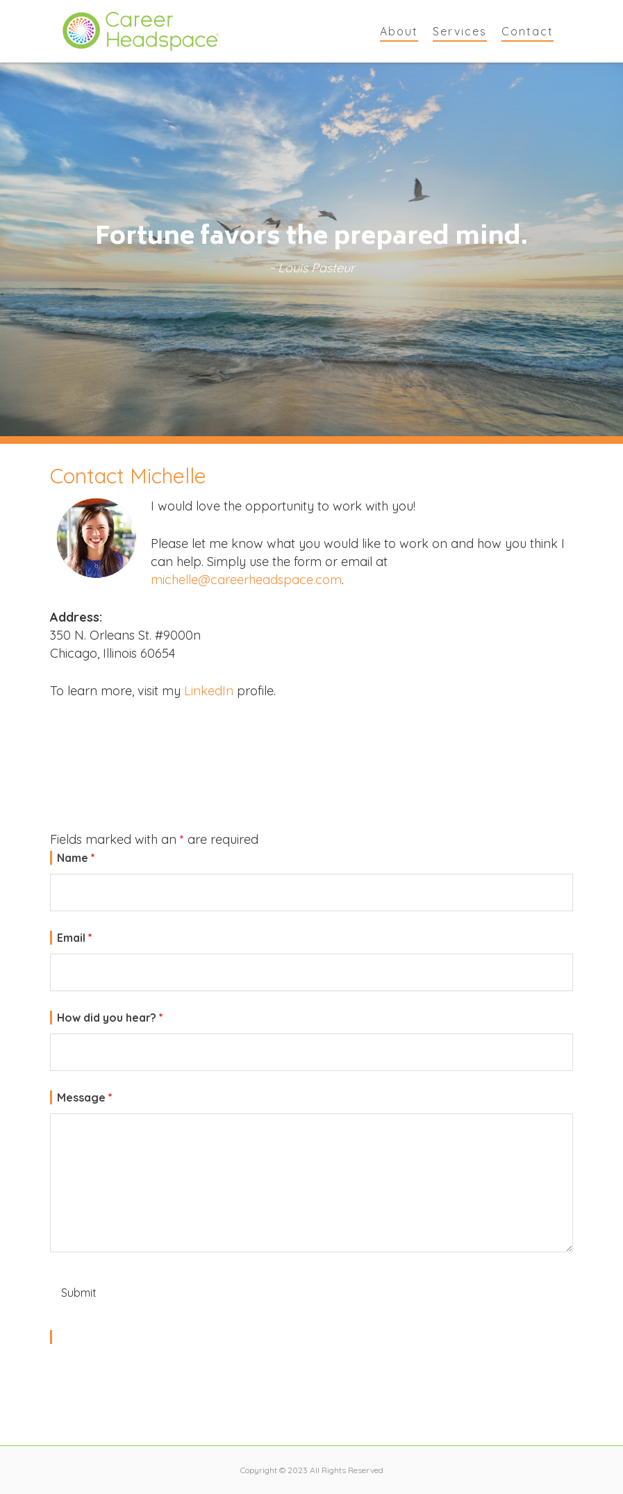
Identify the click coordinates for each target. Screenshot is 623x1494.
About (399, 31)
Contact (527, 31)
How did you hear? (110, 1017)
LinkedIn (208, 691)
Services (460, 31)
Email (74, 938)
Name (76, 858)
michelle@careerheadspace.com (246, 580)
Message (85, 1097)
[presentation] (155, 1380)
